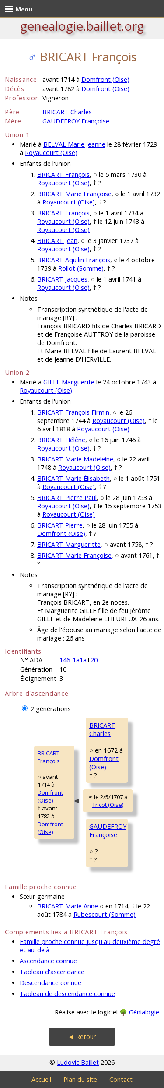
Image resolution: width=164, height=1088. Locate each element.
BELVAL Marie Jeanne (74, 144)
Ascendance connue (48, 961)
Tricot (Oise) (107, 805)
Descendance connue (50, 983)
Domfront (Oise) (105, 79)
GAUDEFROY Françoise (75, 121)
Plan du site (80, 1079)
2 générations (51, 708)
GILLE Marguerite (68, 382)
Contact (121, 1079)
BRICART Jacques (62, 279)
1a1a (80, 660)
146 (64, 660)
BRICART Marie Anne (67, 906)
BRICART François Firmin (73, 412)
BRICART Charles (67, 112)
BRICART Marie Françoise (74, 194)
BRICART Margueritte (69, 544)
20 (94, 660)
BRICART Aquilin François (73, 260)
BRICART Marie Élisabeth (73, 478)
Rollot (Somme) (81, 268)
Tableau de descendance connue (67, 993)
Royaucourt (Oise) (51, 152)
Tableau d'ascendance (52, 972)
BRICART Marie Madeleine (75, 459)
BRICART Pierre (60, 525)
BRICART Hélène (61, 440)
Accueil (41, 1079)
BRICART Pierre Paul (67, 497)
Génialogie (144, 1012)
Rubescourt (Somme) (104, 914)
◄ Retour (82, 1036)
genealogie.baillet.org (82, 26)
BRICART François (63, 174)
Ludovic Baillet (78, 1062)
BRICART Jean (57, 240)
